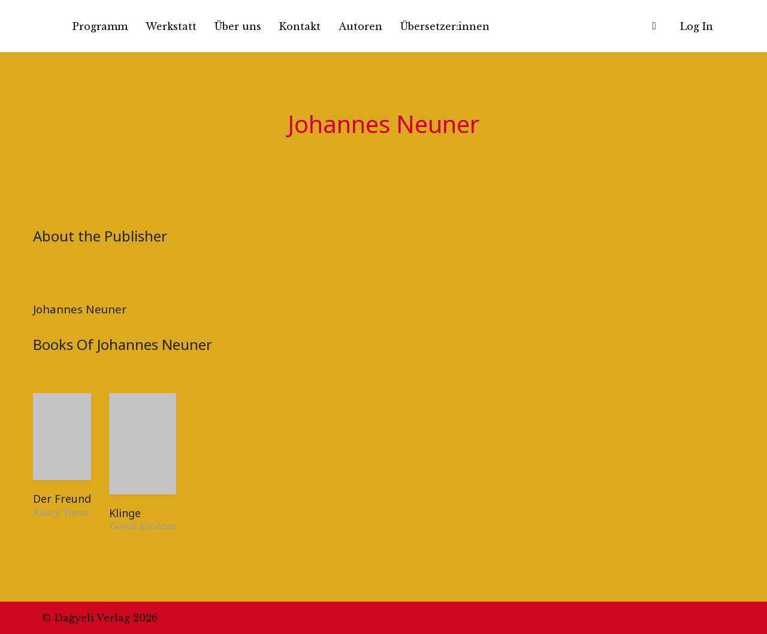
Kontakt (300, 26)
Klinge (125, 513)
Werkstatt (171, 26)
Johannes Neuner (79, 308)
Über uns (238, 26)
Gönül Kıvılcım (142, 526)
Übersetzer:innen (445, 26)
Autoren (360, 26)
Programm (100, 26)
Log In (696, 26)
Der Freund (62, 498)
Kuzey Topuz (61, 512)
